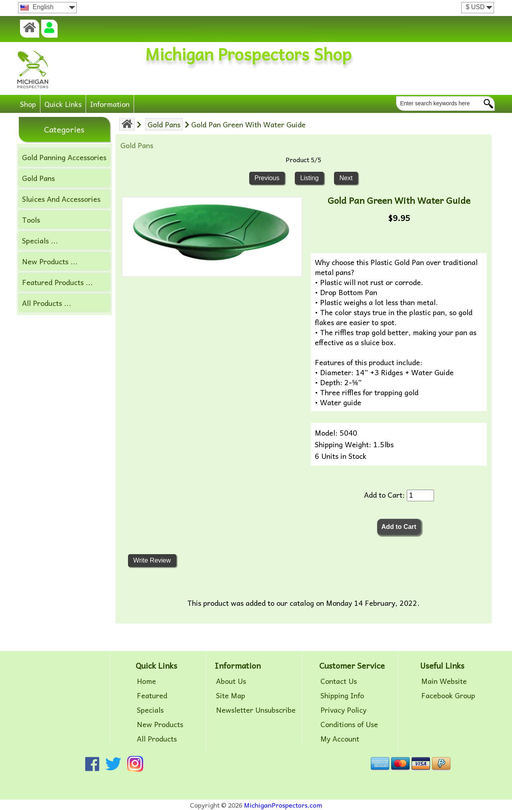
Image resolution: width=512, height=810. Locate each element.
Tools (31, 219)
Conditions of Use (349, 724)
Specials (150, 710)
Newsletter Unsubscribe (256, 710)
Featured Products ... (57, 282)
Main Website (444, 681)
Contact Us (338, 681)
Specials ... (40, 240)
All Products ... (46, 303)
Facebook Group (448, 695)
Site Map (230, 695)
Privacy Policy (343, 710)
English (37, 7)
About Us (231, 681)
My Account (339, 739)
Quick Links (63, 104)
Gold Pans (164, 124)
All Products (157, 739)
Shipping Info (342, 695)
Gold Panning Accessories (64, 157)
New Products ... (50, 261)
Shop (28, 104)
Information (110, 104)
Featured (152, 695)
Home (146, 681)
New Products (160, 724)
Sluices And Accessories (61, 199)
